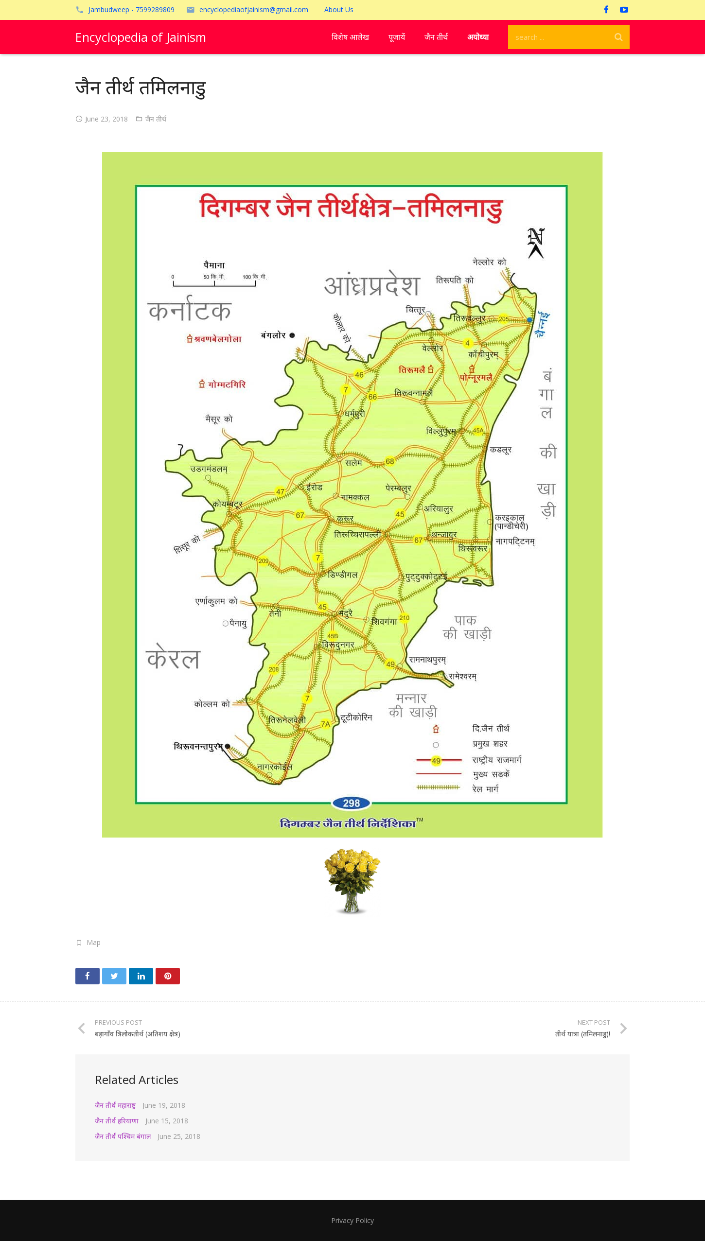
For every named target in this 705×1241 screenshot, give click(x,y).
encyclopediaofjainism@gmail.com (253, 9)
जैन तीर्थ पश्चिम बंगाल (123, 1136)
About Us (338, 9)
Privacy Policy (352, 1220)
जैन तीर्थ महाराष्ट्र (115, 1105)
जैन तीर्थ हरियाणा (117, 1120)
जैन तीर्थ (155, 118)
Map (94, 942)
